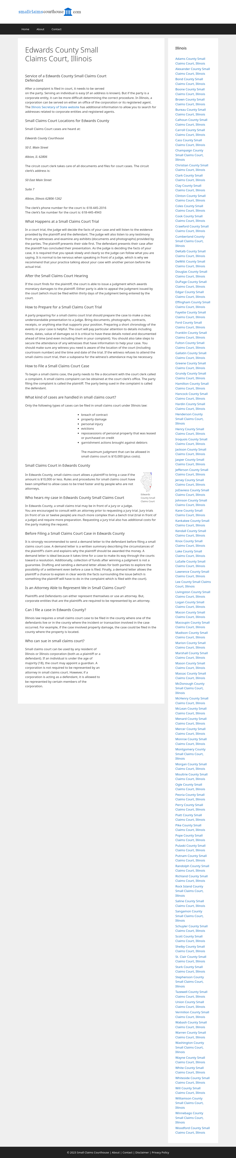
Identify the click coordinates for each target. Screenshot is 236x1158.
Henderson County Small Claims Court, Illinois (189, 418)
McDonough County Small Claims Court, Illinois (189, 688)
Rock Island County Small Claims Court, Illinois (189, 891)
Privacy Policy (160, 1152)
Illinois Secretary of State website (55, 107)
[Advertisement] (137, 62)
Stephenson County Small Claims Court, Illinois (189, 981)
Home (25, 29)
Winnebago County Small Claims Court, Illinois (189, 1117)
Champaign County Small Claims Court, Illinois (189, 155)
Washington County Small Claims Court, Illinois (189, 1047)
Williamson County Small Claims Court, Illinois (189, 1103)
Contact (56, 29)
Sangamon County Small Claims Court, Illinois (189, 916)
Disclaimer (142, 1152)
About (40, 29)
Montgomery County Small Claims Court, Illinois (190, 754)
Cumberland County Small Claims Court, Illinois (189, 241)
